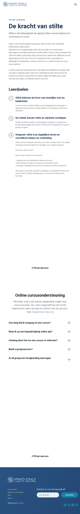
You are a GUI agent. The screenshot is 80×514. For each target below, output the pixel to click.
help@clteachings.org (42, 312)
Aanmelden (69, 495)
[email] (48, 495)
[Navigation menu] (75, 5)
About (10, 498)
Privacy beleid (12, 489)
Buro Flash (20, 503)
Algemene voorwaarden (16, 492)
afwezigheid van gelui (31, 33)
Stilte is (13, 33)
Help (9, 495)
